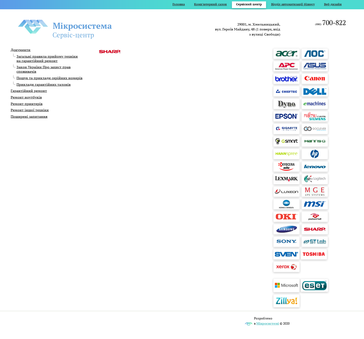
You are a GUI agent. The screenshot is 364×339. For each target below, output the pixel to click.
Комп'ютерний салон (210, 4)
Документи (20, 50)
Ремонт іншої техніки (30, 110)
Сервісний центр (249, 4)
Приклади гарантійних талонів (43, 84)
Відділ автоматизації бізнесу (293, 4)
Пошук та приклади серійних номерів (49, 78)
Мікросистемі (267, 323)
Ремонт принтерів (26, 103)
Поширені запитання (29, 116)
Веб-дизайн (333, 4)
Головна (178, 4)
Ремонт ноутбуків (26, 97)
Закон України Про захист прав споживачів (43, 69)
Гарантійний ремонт (29, 90)
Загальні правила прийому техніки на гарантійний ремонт (47, 58)
